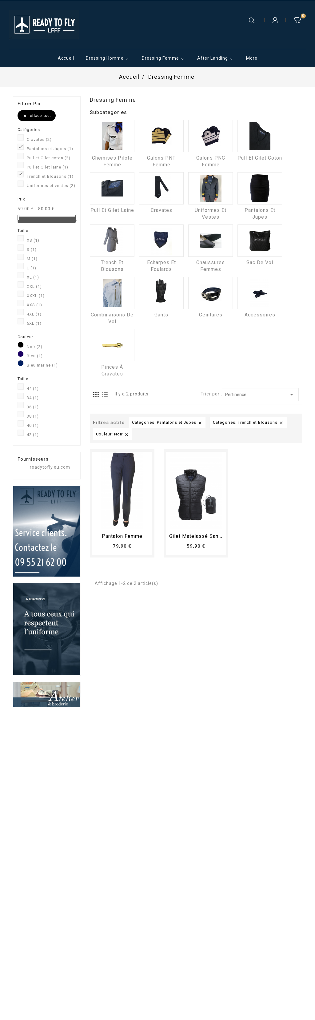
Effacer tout (36, 115)
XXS (34, 305)
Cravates (39, 139)
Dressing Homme (108, 59)
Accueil (66, 58)
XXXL (36, 295)
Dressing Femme (163, 59)
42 (33, 434)
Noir (34, 346)
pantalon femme (122, 536)
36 (33, 407)
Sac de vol (259, 262)
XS (33, 240)
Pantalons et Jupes (50, 148)
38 (33, 416)
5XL (34, 323)
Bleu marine (42, 365)
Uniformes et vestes (51, 185)
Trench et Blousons (50, 176)
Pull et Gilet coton (48, 158)
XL (33, 277)
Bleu (35, 356)
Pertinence (260, 394)
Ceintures (210, 315)
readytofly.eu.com (50, 467)
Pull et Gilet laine (47, 167)
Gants (161, 315)
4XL (34, 314)
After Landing (215, 59)
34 (33, 397)
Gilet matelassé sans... (197, 536)
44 (33, 388)
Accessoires (260, 315)
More (251, 58)
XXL (34, 286)
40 (33, 425)
